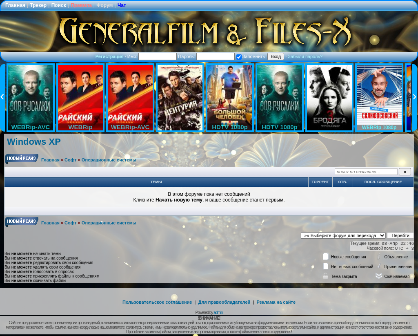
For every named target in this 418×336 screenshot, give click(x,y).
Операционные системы (109, 159)
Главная (15, 5)
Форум (104, 5)
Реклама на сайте (276, 302)
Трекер (38, 5)
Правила (81, 5)
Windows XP (34, 142)
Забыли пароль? (305, 56)
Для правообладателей (224, 302)
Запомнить (250, 56)
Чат (122, 5)
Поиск (58, 5)
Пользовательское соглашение (157, 302)
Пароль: (206, 56)
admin (217, 312)
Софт (70, 159)
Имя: (152, 56)
